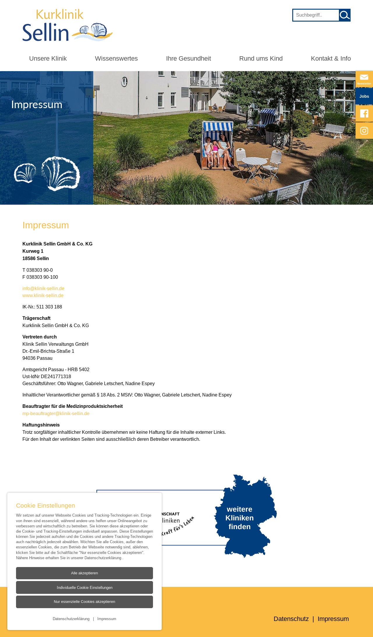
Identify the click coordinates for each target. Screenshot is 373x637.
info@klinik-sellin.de (43, 288)
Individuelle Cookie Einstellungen (84, 587)
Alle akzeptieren (84, 573)
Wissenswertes (116, 58)
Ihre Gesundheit (188, 58)
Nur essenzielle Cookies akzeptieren (84, 601)
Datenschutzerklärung (103, 557)
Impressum (106, 618)
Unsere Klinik (48, 58)
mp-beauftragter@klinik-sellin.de (56, 413)
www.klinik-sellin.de (43, 295)
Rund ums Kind (261, 58)
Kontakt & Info (331, 58)
